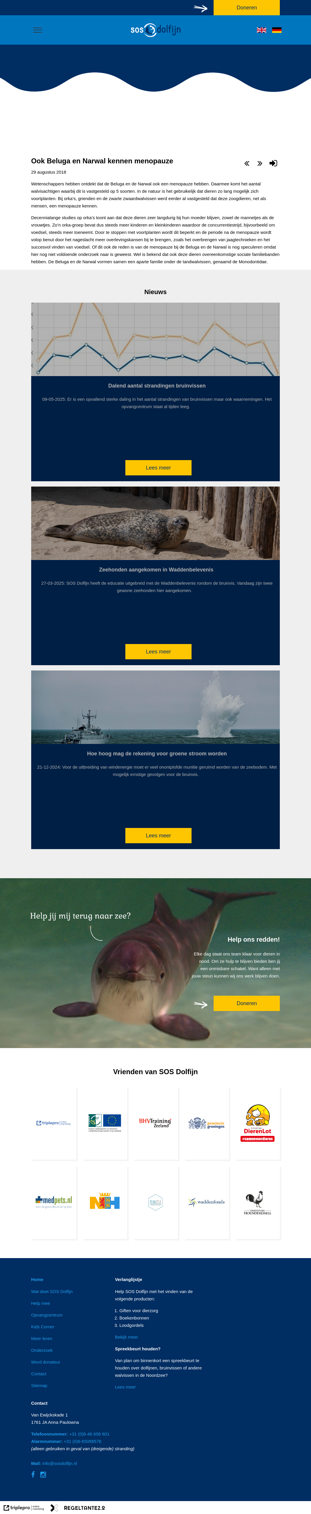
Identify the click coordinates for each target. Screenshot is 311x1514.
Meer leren (41, 1338)
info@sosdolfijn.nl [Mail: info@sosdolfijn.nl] (54, 1463)
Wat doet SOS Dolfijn (52, 1291)
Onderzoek (42, 1350)
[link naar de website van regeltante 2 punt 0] (78, 1509)
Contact (38, 1373)
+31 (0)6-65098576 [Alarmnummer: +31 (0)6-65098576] (66, 1441)
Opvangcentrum (47, 1314)
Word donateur (45, 1361)
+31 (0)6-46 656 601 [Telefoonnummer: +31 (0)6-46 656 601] (70, 1433)
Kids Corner (42, 1326)
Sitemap (39, 1385)
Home (37, 1279)
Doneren (247, 1003)
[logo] (155, 37)
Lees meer (158, 468)
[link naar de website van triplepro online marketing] (24, 1509)
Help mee (40, 1303)
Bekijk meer (126, 1336)
